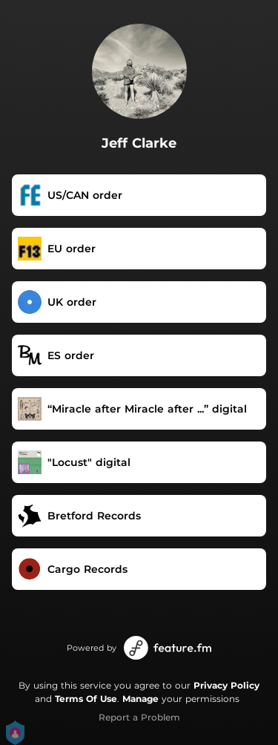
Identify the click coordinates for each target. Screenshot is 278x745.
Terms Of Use (86, 698)
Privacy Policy (226, 685)
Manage (140, 698)
